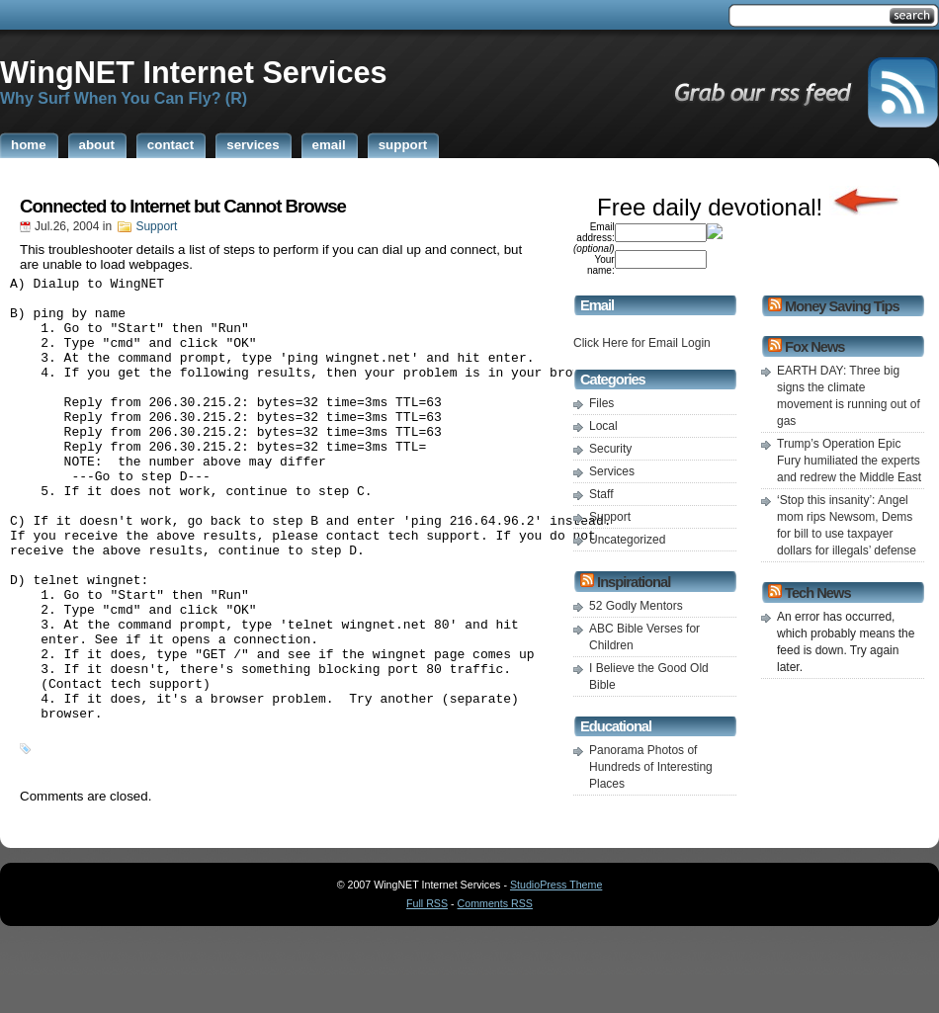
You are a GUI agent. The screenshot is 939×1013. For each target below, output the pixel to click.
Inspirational (633, 582)
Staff (601, 494)
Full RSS (427, 980)
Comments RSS (495, 980)
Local (603, 426)
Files (601, 403)
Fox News (814, 347)
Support (156, 226)
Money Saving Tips (841, 306)
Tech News (817, 593)
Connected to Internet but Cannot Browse (183, 206)
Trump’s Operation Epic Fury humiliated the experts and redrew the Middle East (849, 460)
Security (610, 449)
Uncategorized (627, 540)
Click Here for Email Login (642, 343)
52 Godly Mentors (636, 606)
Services (612, 471)
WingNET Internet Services (193, 72)
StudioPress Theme (556, 962)
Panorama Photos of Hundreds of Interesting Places (651, 767)
